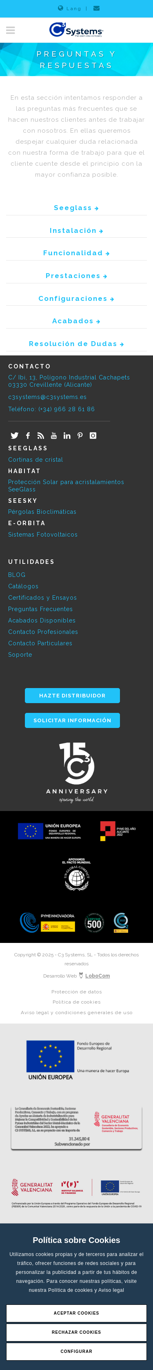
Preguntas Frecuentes (40, 609)
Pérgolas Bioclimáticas (42, 512)
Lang (70, 8)
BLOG (17, 575)
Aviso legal (111, 1290)
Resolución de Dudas (76, 344)
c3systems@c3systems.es (47, 397)
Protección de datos (76, 992)
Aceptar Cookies (77, 1313)
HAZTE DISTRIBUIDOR (72, 696)
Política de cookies (71, 1290)
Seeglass (76, 208)
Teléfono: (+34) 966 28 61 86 (51, 409)
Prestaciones (77, 276)
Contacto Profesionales (43, 632)
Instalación (77, 231)
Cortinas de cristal (35, 459)
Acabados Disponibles (42, 620)
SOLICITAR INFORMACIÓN (72, 720)
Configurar (77, 1351)
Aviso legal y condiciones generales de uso (77, 1012)
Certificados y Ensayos (42, 597)
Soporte (20, 654)
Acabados (76, 321)
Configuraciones (76, 298)
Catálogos (23, 586)
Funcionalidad (76, 253)
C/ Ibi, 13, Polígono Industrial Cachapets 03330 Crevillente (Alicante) (69, 381)
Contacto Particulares (40, 643)
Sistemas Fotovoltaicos (43, 534)
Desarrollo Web (76, 976)
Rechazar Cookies (76, 1332)
